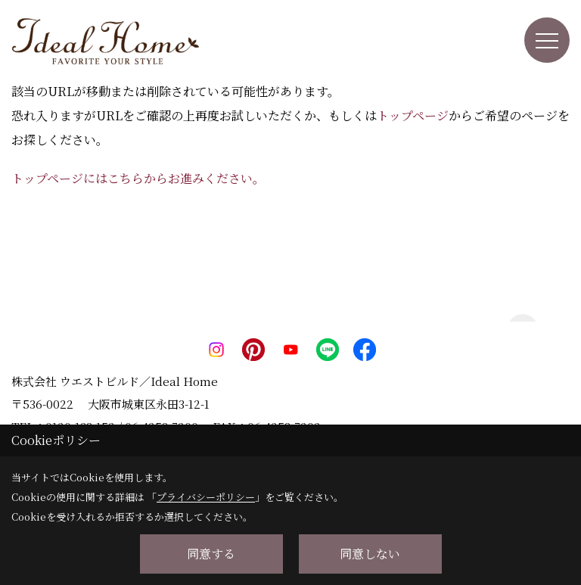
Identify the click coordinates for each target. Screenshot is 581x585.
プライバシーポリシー (206, 497)
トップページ (413, 115)
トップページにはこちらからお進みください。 (138, 178)
